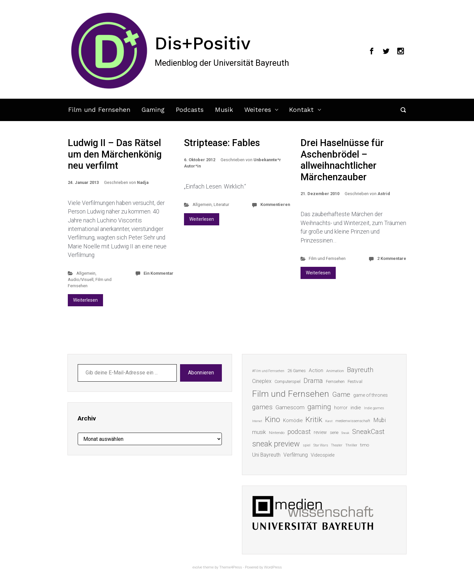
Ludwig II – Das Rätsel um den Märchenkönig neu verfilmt (115, 154)
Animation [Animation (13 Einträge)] (335, 371)
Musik (224, 110)
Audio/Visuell (80, 279)
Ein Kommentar (158, 273)
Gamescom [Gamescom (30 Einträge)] (290, 407)
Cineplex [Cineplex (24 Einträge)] (262, 381)
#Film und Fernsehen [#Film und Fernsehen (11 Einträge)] (268, 371)
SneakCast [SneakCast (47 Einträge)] (368, 432)
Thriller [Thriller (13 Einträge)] (351, 445)
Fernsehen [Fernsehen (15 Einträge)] (335, 381)
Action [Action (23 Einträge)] (316, 370)
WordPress (273, 567)
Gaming (153, 110)
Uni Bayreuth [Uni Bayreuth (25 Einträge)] (266, 455)
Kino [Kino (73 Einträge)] (272, 419)
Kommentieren (275, 204)
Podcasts (190, 110)
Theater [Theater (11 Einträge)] (336, 445)
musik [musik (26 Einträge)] (259, 432)
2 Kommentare (391, 258)
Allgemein (85, 273)
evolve (197, 567)
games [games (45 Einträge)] (262, 407)
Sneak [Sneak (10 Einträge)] (345, 433)
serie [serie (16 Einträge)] (334, 432)
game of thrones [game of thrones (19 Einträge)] (370, 395)
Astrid (384, 193)
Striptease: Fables (222, 142)
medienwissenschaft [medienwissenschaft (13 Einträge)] (352, 421)
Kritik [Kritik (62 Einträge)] (313, 419)
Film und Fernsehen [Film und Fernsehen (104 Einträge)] (290, 394)
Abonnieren (201, 372)
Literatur (221, 204)
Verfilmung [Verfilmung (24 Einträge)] (295, 455)
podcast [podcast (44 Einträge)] (299, 432)
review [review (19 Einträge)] (320, 432)
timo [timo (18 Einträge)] (364, 444)
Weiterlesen (85, 300)
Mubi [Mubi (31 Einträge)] (379, 420)
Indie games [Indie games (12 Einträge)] (374, 408)
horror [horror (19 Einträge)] (341, 407)
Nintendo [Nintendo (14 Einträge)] (276, 432)
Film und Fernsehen (99, 110)
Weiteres (257, 110)
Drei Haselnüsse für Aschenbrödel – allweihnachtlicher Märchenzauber (342, 160)
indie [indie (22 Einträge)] (356, 408)
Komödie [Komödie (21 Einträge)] (293, 420)
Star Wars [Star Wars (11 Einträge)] (320, 445)
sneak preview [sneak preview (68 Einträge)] (276, 443)
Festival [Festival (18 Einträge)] (355, 381)
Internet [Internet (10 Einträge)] (257, 421)
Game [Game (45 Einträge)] (341, 394)
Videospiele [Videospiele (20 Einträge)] (322, 455)
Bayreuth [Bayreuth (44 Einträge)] (360, 370)
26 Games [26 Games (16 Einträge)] (296, 370)
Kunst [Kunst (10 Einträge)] (328, 421)
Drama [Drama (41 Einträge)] (313, 381)
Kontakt (301, 110)
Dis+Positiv (202, 43)
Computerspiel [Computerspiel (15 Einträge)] (288, 381)
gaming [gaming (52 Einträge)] (319, 407)
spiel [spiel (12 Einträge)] (306, 445)
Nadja (142, 182)
